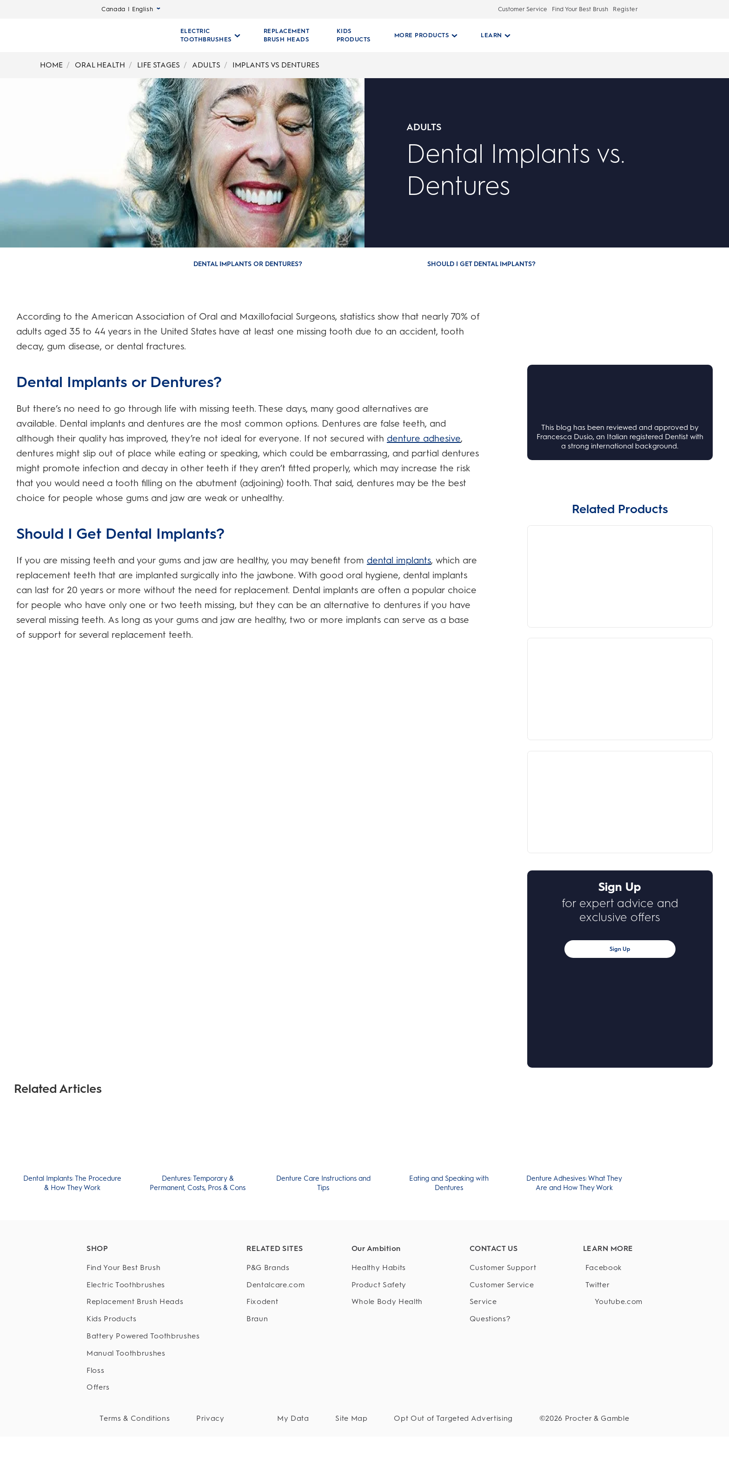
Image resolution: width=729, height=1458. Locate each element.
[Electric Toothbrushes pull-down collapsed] (210, 35)
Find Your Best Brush (580, 9)
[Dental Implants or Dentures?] (247, 264)
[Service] (503, 1308)
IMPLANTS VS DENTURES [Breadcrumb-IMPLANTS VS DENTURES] (275, 64)
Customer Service (522, 9)
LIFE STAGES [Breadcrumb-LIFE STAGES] (158, 64)
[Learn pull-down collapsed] (492, 35)
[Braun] (275, 1325)
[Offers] (143, 1393)
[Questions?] (503, 1325)
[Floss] (143, 1376)
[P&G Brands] (275, 1273)
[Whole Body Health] (387, 1308)
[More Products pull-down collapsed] (422, 35)
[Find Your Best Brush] (143, 1273)
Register (625, 9)
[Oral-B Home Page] (128, 35)
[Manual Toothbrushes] (143, 1359)
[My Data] (325, 1424)
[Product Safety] (387, 1290)
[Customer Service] (503, 1290)
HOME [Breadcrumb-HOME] (51, 64)
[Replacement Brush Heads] (143, 1308)
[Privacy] (197, 1424)
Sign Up (620, 949)
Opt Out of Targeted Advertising (467, 1424)
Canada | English (130, 9)
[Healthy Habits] (387, 1273)
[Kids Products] (143, 1325)
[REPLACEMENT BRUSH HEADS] (287, 35)
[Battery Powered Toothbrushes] (143, 1342)
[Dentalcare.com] (275, 1290)
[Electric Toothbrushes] (143, 1290)
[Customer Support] (503, 1273)
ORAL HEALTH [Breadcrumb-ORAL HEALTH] (100, 64)
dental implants (399, 560)
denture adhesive (424, 438)
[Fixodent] (275, 1308)
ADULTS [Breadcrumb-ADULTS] (206, 64)
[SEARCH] (574, 35)
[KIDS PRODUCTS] (350, 35)
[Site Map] (374, 1424)
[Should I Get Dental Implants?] (481, 264)
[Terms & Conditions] (130, 1424)
